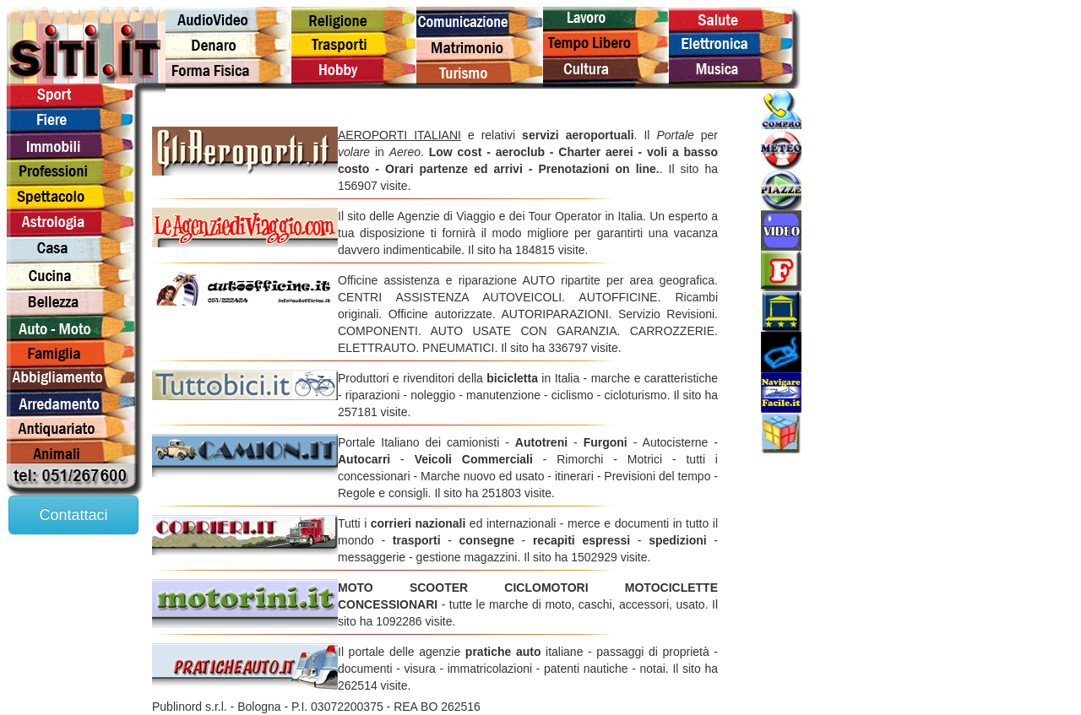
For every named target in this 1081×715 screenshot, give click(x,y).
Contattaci (73, 514)
